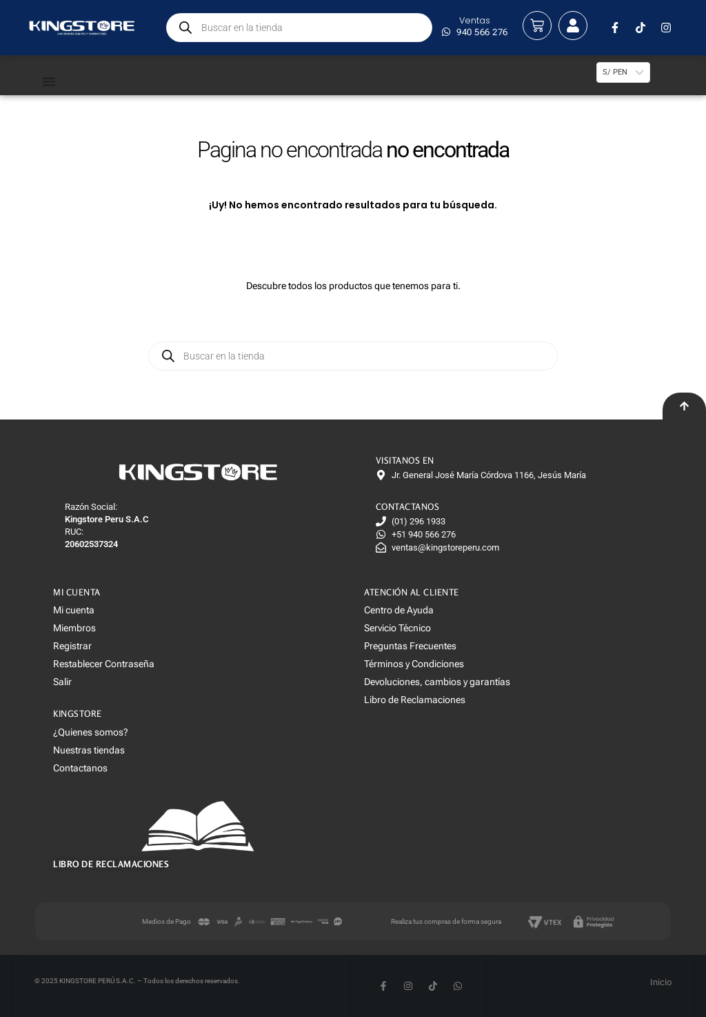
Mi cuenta (73, 609)
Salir (62, 681)
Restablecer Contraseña (103, 663)
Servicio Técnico (397, 627)
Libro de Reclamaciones (414, 699)
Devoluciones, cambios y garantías (437, 681)
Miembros (74, 627)
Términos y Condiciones (414, 663)
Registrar (72, 645)
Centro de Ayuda (399, 609)
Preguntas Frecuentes (410, 645)
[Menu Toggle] (67, 81)
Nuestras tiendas (89, 750)
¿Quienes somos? (90, 732)
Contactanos (80, 767)
